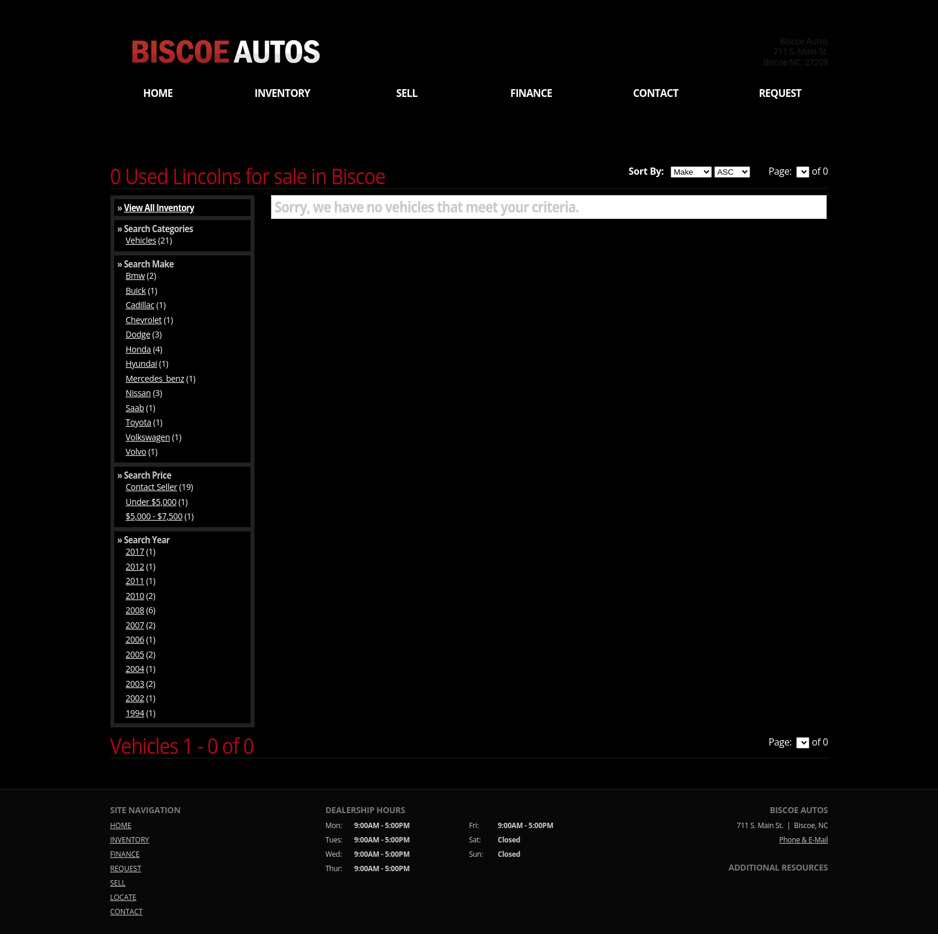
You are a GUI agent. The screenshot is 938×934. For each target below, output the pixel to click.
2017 (135, 551)
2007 (135, 625)
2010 (135, 595)
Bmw (135, 275)
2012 (135, 566)
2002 (135, 698)
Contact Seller (151, 486)
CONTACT (655, 93)
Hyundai (141, 363)
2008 (135, 610)
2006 (135, 639)
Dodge (138, 334)
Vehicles (141, 240)
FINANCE (531, 93)
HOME (157, 93)
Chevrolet (144, 319)
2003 (135, 683)
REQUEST (780, 93)
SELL (406, 93)
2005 (135, 654)
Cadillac (140, 305)
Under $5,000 (151, 501)
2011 (135, 580)
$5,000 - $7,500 (154, 516)
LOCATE (123, 897)
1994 (135, 713)
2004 (135, 668)
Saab (135, 407)
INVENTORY (282, 93)
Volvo (136, 451)
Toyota (138, 422)
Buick (136, 290)
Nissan (138, 392)
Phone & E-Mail (803, 840)
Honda (138, 349)
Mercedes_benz (155, 378)
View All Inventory (159, 207)
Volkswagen (148, 437)
